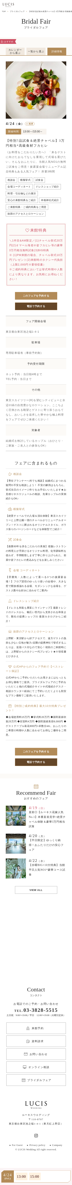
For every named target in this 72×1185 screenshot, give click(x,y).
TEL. (36, 1011)
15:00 (34, 1177)
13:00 (21, 1177)
